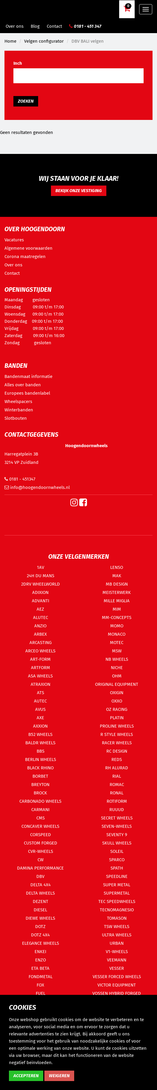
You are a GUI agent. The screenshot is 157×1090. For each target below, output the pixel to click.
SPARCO (117, 859)
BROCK (40, 793)
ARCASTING (40, 642)
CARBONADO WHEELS (40, 801)
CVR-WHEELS (40, 851)
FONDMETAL (40, 976)
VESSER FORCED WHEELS (117, 976)
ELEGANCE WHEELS (40, 943)
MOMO (116, 626)
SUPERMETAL (117, 893)
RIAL (116, 776)
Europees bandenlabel (27, 393)
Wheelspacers (18, 401)
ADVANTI (40, 600)
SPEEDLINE (117, 876)
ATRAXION (40, 684)
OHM (117, 676)
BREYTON (40, 784)
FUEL (40, 993)
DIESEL (40, 910)
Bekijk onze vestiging (78, 190)
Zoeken (26, 101)
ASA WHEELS (40, 676)
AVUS (40, 709)
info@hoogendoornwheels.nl (37, 487)
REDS (116, 759)
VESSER (116, 968)
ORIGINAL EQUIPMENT (116, 684)
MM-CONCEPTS (116, 617)
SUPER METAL (116, 884)
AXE (40, 717)
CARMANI (40, 809)
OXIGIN (116, 692)
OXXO (116, 701)
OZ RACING (116, 709)
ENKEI (40, 951)
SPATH (117, 868)
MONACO (116, 634)
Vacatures (14, 240)
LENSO (116, 567)
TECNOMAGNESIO (117, 910)
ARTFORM (40, 667)
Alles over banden (22, 384)
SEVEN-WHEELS (117, 826)
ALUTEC (40, 617)
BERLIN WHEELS (40, 759)
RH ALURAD (116, 768)
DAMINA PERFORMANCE (40, 868)
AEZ (40, 609)
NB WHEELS (116, 659)
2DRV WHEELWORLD (40, 584)
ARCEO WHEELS (40, 651)
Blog (35, 26)
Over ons (15, 26)
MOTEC (116, 642)
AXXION (40, 726)
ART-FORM (40, 659)
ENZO (40, 960)
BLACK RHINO (40, 768)
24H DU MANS (40, 575)
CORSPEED (40, 834)
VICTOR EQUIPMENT (116, 985)
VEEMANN (116, 960)
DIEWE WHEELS (40, 918)
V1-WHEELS (117, 951)
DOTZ (40, 926)
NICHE (117, 667)
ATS (40, 692)
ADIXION (40, 592)
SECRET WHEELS (117, 818)
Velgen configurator (44, 41)
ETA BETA (40, 968)
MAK (116, 575)
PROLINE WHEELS (117, 726)
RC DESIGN (116, 751)
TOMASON (117, 918)
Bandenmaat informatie (28, 376)
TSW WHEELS (116, 926)
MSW (117, 651)
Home (10, 41)
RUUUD (116, 809)
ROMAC (117, 784)
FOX (40, 985)
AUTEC (40, 701)
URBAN (117, 943)
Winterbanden (18, 410)
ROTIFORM (117, 801)
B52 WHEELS (40, 734)
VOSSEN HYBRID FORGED (116, 993)
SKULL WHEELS (116, 843)
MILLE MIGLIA (117, 600)
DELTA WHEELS (40, 893)
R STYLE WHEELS (116, 734)
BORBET (40, 776)
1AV (40, 567)
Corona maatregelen (25, 256)
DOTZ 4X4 (40, 935)
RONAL (116, 793)
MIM (117, 609)
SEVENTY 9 (116, 834)
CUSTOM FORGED (40, 843)
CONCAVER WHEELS (40, 826)
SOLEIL (116, 851)
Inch (17, 63)
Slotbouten (15, 418)
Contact (54, 26)
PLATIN (117, 717)
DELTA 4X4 (40, 884)
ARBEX (40, 634)
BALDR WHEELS (40, 742)
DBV (40, 876)
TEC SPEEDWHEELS (116, 901)
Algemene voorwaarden (28, 248)
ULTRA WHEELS (116, 935)
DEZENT (40, 901)
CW (40, 859)
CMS (40, 818)
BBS (40, 751)
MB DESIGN (117, 584)
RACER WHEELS (117, 742)
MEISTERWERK (116, 592)
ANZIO (40, 626)
